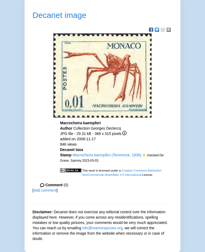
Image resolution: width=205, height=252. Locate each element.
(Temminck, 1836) (107, 155)
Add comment (45, 190)
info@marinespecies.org (102, 228)
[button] (144, 155)
